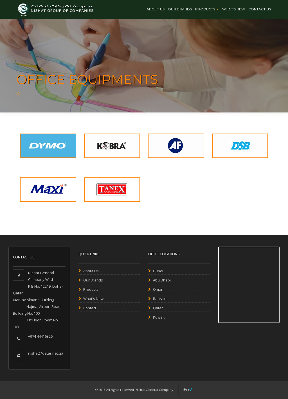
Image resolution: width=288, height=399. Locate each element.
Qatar (155, 307)
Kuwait (156, 317)
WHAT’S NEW (233, 9)
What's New (91, 298)
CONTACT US (259, 9)
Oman (155, 289)
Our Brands (90, 280)
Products (207, 9)
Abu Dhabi (159, 280)
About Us (156, 9)
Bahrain (157, 298)
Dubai (155, 270)
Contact (87, 307)
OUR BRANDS (180, 9)
